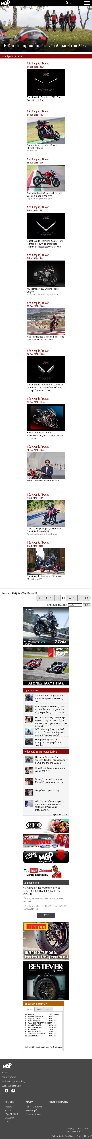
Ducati (45, 63)
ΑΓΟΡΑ (29, 1101)
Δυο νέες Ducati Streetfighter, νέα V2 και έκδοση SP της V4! (44, 194)
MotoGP (29, 1009)
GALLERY (9, 1117)
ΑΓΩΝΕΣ (9, 1101)
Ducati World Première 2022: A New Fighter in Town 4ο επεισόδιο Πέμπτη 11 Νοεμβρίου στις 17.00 (45, 243)
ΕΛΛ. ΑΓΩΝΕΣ (12, 1114)
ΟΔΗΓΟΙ (9, 1121)
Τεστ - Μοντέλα (33, 1106)
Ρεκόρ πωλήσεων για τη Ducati (43, 480)
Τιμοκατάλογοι (33, 1114)
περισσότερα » (59, 814)
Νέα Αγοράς (33, 63)
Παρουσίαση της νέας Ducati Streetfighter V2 (42, 146)
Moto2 (39, 1009)
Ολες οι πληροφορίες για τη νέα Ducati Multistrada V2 (44, 530)
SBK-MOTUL (11, 1110)
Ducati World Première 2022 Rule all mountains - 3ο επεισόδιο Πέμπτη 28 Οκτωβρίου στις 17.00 (46, 387)
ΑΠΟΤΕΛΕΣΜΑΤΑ (58, 1101)
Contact (6, 1072)
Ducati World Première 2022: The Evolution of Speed (44, 98)
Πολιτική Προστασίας (13, 1081)
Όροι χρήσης (9, 1076)
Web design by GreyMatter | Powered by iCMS (72, 1136)
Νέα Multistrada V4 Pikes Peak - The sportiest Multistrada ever (45, 338)
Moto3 (48, 1009)
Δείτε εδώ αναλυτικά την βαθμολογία (43, 1047)
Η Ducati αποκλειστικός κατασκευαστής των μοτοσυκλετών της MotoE (45, 435)
